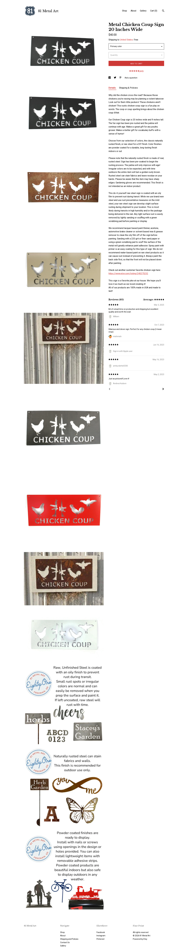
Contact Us (65, 942)
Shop (124, 10)
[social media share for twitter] (115, 78)
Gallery (143, 10)
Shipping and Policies (69, 939)
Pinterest (100, 939)
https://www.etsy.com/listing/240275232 (128, 273)
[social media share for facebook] (110, 78)
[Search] (163, 11)
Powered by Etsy (140, 939)
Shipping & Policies (128, 87)
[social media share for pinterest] (120, 78)
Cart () (153, 10)
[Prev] (109, 389)
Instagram (101, 936)
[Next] (163, 389)
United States (126, 39)
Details (112, 87)
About (133, 10)
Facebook (101, 932)
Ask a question (131, 78)
